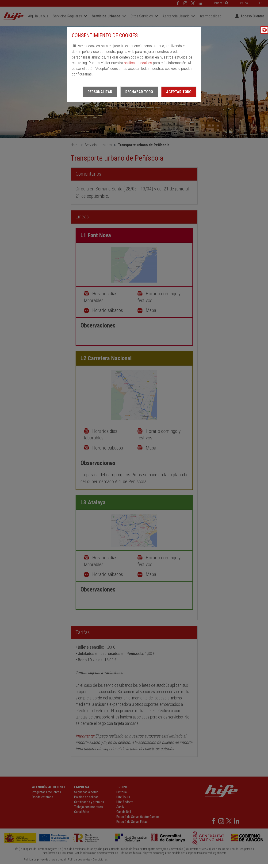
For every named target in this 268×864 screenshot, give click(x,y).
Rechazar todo (139, 92)
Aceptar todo (178, 92)
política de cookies (138, 63)
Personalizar (100, 92)
